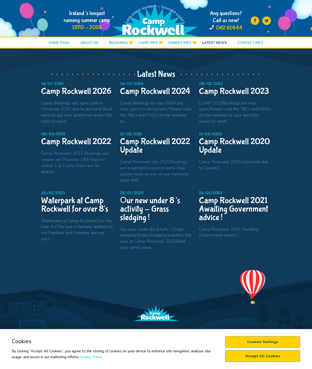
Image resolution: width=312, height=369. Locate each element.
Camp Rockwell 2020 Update (234, 146)
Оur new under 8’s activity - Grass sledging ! (150, 209)
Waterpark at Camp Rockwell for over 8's (74, 205)
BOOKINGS (118, 42)
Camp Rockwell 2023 (234, 91)
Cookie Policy (91, 357)
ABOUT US (89, 42)
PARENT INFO (179, 42)
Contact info (250, 42)
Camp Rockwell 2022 (76, 142)
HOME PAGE (59, 42)
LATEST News (214, 42)
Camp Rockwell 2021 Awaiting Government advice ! (233, 209)
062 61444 (229, 28)
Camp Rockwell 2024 (155, 91)
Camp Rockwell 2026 (76, 91)
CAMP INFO (148, 42)
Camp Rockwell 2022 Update (155, 146)
